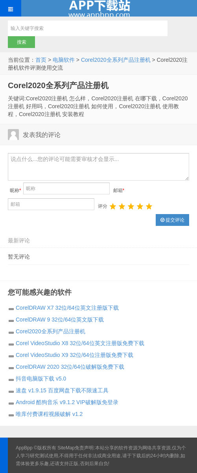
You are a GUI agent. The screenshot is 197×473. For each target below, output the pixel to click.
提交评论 (172, 220)
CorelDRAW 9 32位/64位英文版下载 (60, 319)
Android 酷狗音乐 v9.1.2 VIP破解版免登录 (67, 402)
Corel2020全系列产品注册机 (116, 60)
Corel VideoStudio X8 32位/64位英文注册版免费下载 (80, 343)
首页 (40, 60)
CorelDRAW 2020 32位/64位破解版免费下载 (70, 367)
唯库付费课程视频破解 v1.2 (49, 414)
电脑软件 (64, 60)
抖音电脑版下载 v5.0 (41, 378)
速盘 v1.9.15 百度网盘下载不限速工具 (62, 390)
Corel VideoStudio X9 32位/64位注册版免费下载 (74, 355)
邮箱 (119, 190)
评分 (102, 206)
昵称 (15, 190)
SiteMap (66, 448)
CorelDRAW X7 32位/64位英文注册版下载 (67, 308)
